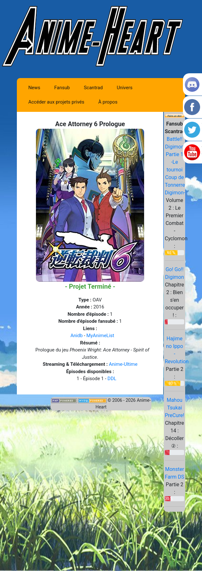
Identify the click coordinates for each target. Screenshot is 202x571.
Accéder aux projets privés (56, 102)
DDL (112, 378)
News (34, 87)
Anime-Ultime (123, 364)
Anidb (76, 335)
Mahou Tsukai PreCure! (174, 407)
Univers (125, 87)
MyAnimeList (100, 335)
